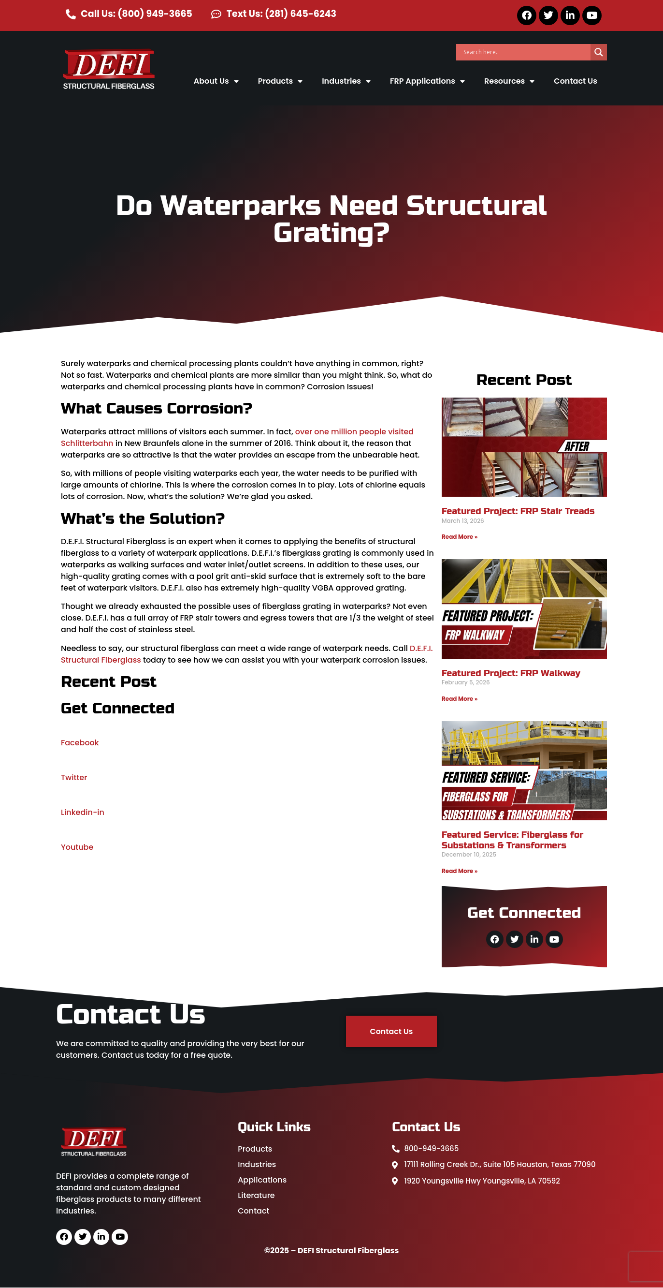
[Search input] (525, 52)
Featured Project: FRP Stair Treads (518, 511)
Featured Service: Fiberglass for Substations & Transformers (513, 840)
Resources (509, 81)
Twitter (74, 777)
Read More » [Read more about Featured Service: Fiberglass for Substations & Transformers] (459, 871)
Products (280, 81)
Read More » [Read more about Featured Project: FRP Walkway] (459, 699)
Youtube (77, 847)
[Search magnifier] (599, 52)
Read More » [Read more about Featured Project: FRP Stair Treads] (459, 537)
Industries (346, 81)
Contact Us (575, 81)
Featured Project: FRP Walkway (511, 673)
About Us (216, 81)
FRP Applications (427, 81)
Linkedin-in (82, 812)
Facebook (80, 742)
